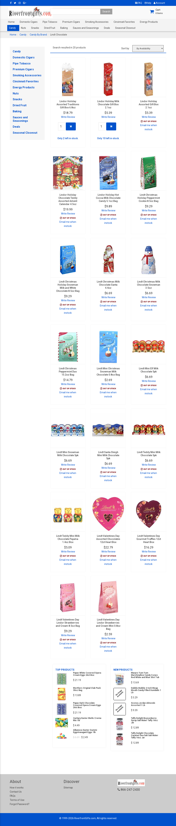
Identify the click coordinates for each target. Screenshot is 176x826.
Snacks (35, 28)
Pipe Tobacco (50, 21)
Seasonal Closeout (125, 28)
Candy (12, 28)
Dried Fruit (49, 28)
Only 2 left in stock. (67, 138)
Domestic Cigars (28, 21)
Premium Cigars (71, 21)
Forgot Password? (19, 804)
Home (11, 21)
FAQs (12, 795)
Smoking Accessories (96, 21)
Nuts (23, 28)
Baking (64, 28)
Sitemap (68, 787)
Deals (107, 28)
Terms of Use (17, 800)
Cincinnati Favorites (124, 21)
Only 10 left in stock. (108, 138)
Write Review (68, 117)
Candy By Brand (38, 34)
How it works (17, 787)
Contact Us (16, 791)
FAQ (138, 3)
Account (159, 3)
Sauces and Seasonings (86, 28)
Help (147, 3)
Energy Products (149, 21)
